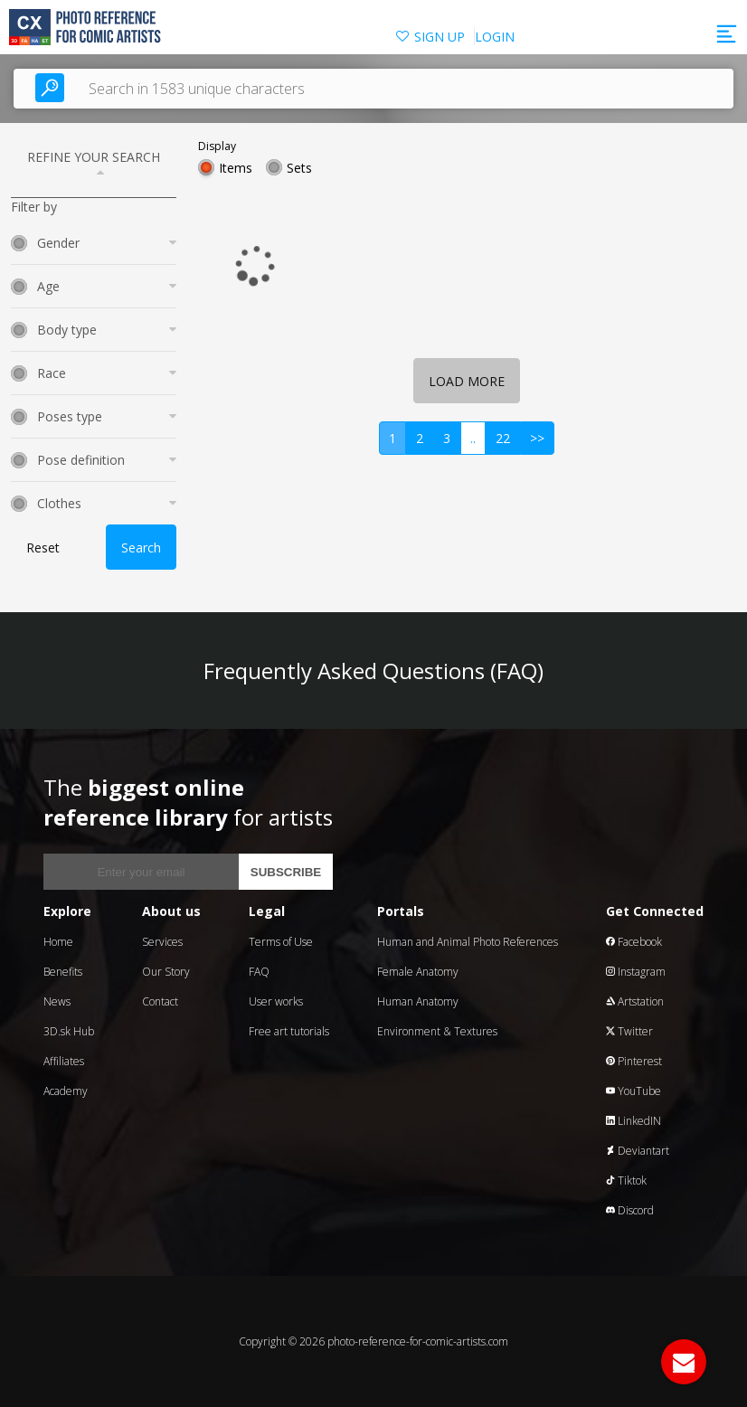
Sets (299, 167)
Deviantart (637, 1150)
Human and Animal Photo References (467, 941)
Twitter (629, 1031)
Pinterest (634, 1061)
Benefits (62, 971)
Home (58, 941)
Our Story (166, 971)
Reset (43, 547)
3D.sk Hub (68, 1031)
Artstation (635, 1001)
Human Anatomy (418, 1001)
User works (276, 1001)
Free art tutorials (289, 1031)
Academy (65, 1091)
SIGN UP (439, 36)
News (57, 1001)
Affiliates (63, 1061)
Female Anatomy (418, 971)
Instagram (636, 971)
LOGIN (495, 36)
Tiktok (626, 1180)
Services (162, 941)
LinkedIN (633, 1120)
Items (235, 167)
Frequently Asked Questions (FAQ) (373, 670)
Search (141, 547)
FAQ (259, 971)
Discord (630, 1210)
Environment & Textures (437, 1031)
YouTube (633, 1091)
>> (537, 438)
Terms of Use (281, 941)
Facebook (634, 941)
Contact (160, 1001)
